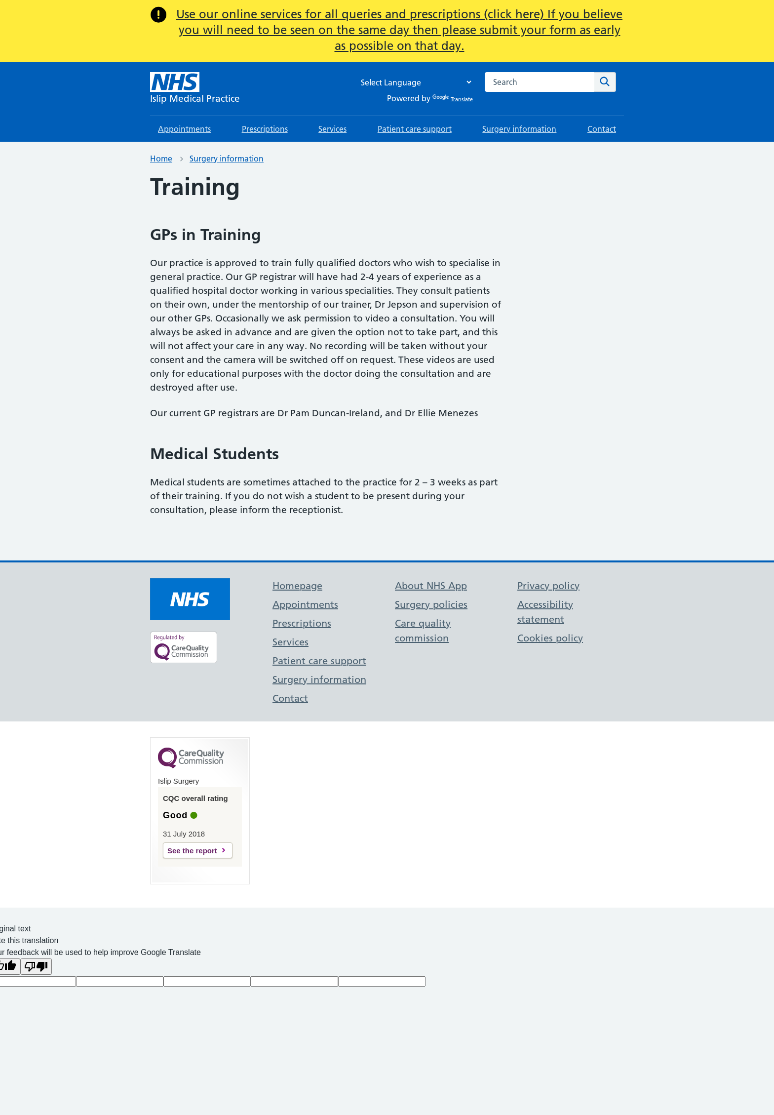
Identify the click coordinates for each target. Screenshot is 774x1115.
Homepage (297, 586)
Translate (452, 99)
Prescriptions (265, 129)
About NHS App (431, 586)
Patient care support (415, 129)
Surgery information (519, 129)
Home (161, 158)
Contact (601, 129)
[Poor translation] (36, 966)
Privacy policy (548, 586)
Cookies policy (550, 638)
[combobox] (539, 82)
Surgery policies (431, 604)
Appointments (184, 129)
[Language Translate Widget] (413, 82)
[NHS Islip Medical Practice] (195, 89)
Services (332, 129)
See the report (192, 850)
